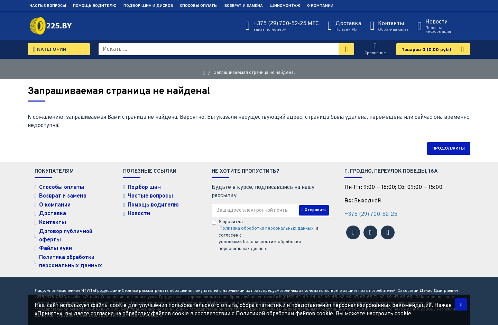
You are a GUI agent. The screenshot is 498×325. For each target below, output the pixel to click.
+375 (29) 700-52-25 (370, 214)
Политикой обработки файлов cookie (284, 313)
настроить (380, 313)
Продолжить (448, 148)
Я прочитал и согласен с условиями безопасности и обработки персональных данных (265, 235)
